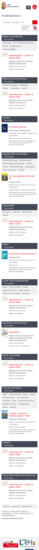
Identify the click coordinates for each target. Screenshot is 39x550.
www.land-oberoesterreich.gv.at (12, 518)
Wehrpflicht (14, 332)
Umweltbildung (23, 404)
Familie (29, 163)
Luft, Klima (6, 401)
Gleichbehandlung (16, 167)
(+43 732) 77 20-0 (25, 513)
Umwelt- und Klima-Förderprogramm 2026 (19, 414)
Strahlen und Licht (9, 404)
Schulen (5, 88)
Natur (14, 401)
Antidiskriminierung (10, 160)
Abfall (5, 394)
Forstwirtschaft (15, 287)
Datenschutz (16, 506)
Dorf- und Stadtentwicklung (23, 43)
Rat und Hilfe (27, 212)
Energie (5, 46)
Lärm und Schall (22, 397)
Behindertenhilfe (25, 160)
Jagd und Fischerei (10, 290)
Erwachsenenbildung (10, 85)
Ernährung (16, 212)
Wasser (5, 407)
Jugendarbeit (30, 167)
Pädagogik (24, 85)
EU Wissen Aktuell (17, 127)
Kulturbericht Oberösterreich (22, 254)
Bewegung (6, 212)
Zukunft (24, 88)
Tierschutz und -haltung (11, 293)
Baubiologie (7, 43)
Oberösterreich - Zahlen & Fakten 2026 (21, 56)
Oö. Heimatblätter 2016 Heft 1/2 (22, 177)
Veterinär (25, 293)
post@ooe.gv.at (9, 515)
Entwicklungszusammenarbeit (14, 163)
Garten (25, 287)
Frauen (5, 167)
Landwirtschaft (24, 290)
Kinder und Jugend (9, 170)
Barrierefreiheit (27, 506)
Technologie (15, 88)
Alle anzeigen (9, 39)
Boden (5, 287)
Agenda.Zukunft (15, 394)
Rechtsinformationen (26, 401)
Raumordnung (15, 46)
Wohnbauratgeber (9, 49)
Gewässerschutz (9, 397)
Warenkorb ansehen (29, 28)
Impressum (6, 506)
